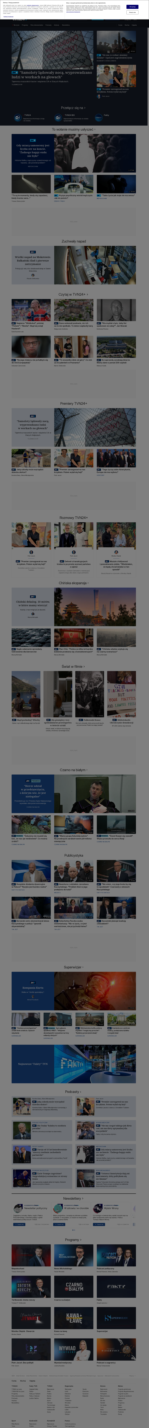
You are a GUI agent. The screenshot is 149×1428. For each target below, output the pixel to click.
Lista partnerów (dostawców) (73, 11)
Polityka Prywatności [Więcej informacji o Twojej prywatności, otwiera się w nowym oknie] (8, 16)
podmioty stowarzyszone (33, 5)
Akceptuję (132, 7)
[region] (74, 9)
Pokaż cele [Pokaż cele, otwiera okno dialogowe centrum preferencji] (132, 12)
